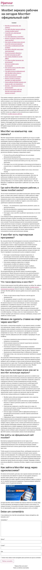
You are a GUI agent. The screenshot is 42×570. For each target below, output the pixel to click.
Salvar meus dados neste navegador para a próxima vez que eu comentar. (21, 557)
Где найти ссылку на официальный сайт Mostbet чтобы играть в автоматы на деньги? (15, 73)
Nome (3, 539)
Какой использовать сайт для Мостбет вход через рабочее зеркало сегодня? (13, 91)
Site (2, 551)
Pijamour (7, 3)
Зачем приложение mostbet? (13, 76)
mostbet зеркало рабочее (15, 114)
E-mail (3, 545)
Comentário (4, 520)
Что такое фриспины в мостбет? (14, 36)
